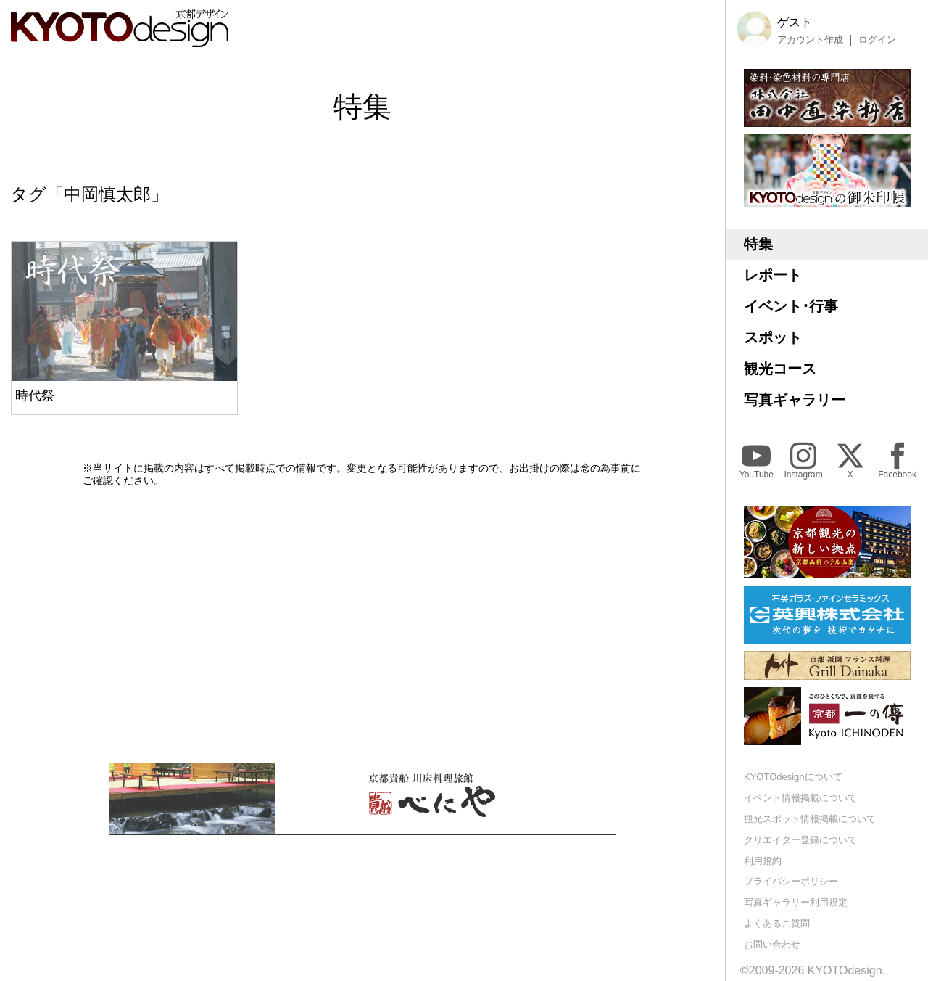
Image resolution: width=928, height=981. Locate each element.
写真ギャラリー (794, 400)
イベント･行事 (791, 306)
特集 (758, 244)
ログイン (877, 40)
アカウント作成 (810, 40)
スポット (773, 337)
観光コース (780, 369)
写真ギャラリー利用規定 (796, 902)
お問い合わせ (772, 944)
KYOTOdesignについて (793, 776)
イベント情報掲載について (800, 797)
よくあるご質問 (777, 923)
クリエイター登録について (800, 839)
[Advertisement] (362, 624)
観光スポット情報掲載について (810, 818)
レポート (773, 275)
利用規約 (763, 860)
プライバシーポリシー (791, 881)
